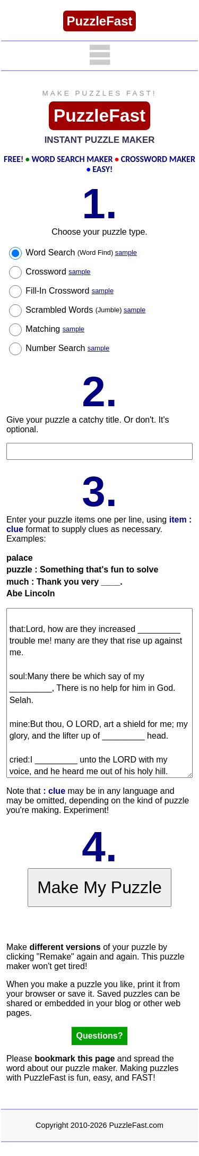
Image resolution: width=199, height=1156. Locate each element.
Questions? (99, 1035)
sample (126, 252)
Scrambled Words (85, 309)
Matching (54, 328)
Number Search (67, 348)
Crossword (57, 271)
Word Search (81, 252)
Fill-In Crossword (69, 290)
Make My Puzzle (99, 887)
